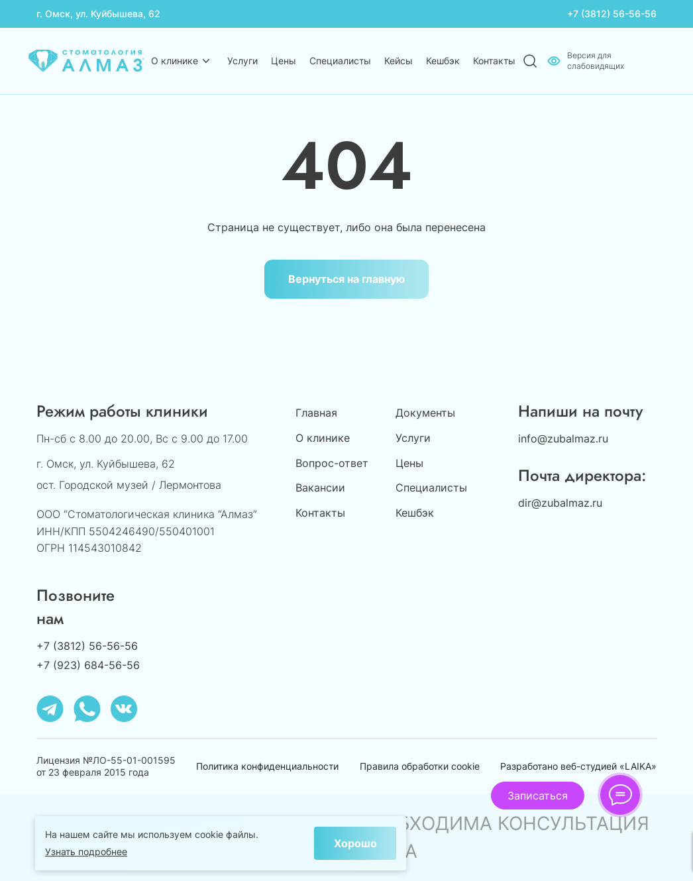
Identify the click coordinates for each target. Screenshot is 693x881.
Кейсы (398, 60)
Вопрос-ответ (331, 463)
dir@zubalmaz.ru (560, 502)
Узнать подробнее (86, 851)
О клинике (174, 60)
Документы (425, 412)
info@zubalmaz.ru (563, 438)
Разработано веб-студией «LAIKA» (578, 766)
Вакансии (320, 487)
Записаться (537, 795)
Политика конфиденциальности (267, 766)
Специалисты (340, 60)
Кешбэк (443, 60)
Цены (283, 60)
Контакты (494, 60)
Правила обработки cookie (420, 766)
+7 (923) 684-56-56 (88, 665)
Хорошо (355, 843)
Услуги (242, 60)
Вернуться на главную (346, 278)
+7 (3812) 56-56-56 (612, 13)
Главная (316, 412)
